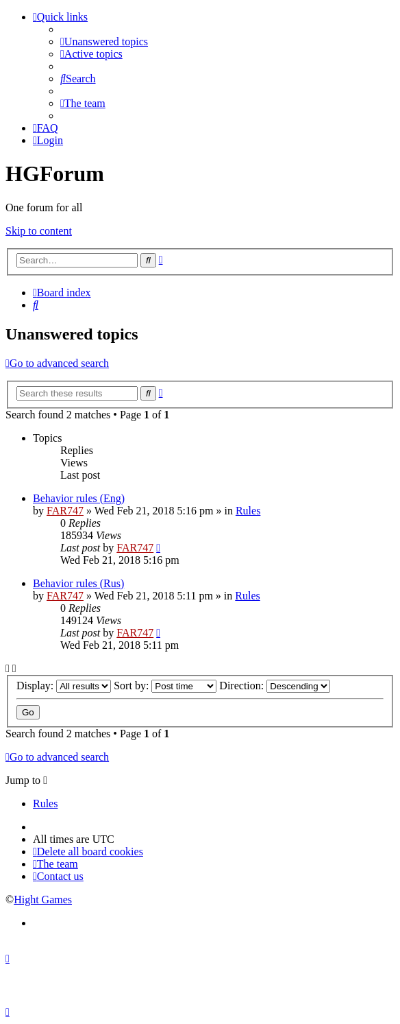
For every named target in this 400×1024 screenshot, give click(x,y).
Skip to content (38, 231)
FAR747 (65, 510)
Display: (63, 685)
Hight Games (43, 899)
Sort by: (165, 685)
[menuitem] (104, 41)
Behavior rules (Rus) (78, 583)
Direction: (274, 685)
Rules (248, 510)
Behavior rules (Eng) (79, 498)
